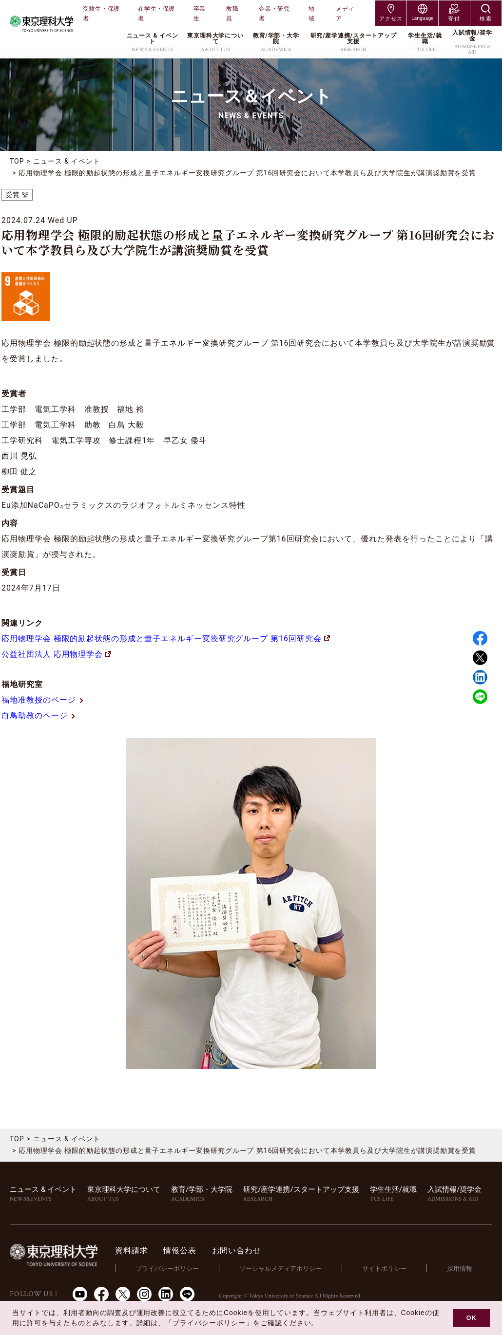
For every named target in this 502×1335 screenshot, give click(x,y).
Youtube (80, 1293)
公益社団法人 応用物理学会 (56, 654)
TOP (17, 161)
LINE (480, 696)
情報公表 (181, 1250)
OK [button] (471, 1318)
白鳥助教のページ (38, 715)
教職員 (232, 13)
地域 (312, 13)
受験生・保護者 (101, 13)
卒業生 (199, 13)
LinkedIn (165, 1293)
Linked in (480, 677)
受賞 (12, 194)
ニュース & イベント (66, 161)
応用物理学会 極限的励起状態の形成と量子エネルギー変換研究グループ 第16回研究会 (165, 638)
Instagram (144, 1293)
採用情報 (459, 1268)
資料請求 (133, 1250)
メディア (345, 13)
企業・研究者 (274, 13)
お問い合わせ (238, 1250)
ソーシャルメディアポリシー (281, 1268)
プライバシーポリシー (168, 1268)
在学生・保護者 (156, 13)
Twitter (480, 657)
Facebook (480, 638)
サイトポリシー (385, 1268)
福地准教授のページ (42, 700)
